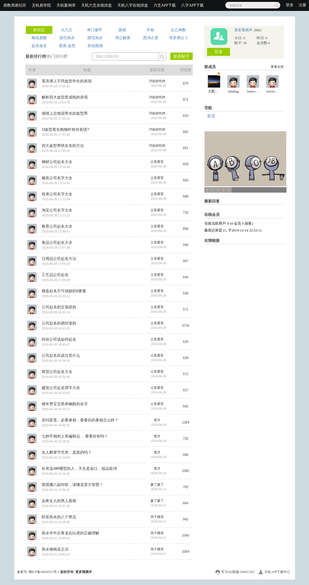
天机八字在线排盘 (132, 5)
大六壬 (66, 30)
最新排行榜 (35, 56)
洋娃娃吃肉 (157, 81)
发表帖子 (181, 56)
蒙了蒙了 (157, 484)
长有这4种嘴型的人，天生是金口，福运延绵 (79, 468)
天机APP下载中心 (277, 572)
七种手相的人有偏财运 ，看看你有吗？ (75, 436)
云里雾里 (157, 162)
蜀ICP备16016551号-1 (44, 572)
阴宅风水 (95, 38)
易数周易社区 (14, 5)
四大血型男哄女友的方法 (63, 145)
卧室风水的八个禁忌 (59, 517)
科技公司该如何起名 (59, 339)
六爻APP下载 (165, 5)
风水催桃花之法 (55, 549)
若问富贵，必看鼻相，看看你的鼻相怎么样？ (80, 420)
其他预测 (95, 46)
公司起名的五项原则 (59, 307)
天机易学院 (41, 5)
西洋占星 (150, 38)
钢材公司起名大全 (57, 162)
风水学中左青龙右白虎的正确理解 (70, 533)
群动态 (39, 30)
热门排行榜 (57, 56)
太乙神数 (178, 30)
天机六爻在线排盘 (96, 5)
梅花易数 (39, 38)
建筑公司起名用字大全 (61, 388)
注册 (302, 5)
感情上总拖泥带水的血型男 (65, 113)
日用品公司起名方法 (59, 258)
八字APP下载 (192, 5)
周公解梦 (123, 38)
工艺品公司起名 (55, 275)
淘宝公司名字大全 (57, 210)
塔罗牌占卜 (178, 38)
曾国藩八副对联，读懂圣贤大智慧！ (72, 484)
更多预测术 (243, 30)
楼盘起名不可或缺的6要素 (64, 291)
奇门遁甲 (94, 30)
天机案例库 (66, 5)
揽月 (157, 420)
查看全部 (277, 67)
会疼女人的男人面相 (59, 501)
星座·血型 (67, 46)
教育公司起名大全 (57, 226)
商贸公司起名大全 (57, 371)
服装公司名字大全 (57, 178)
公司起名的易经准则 (59, 323)
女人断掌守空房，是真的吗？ (67, 452)
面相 (122, 30)
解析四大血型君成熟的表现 (65, 97)
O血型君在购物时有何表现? (65, 129)
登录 (290, 5)
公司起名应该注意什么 (61, 355)
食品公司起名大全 (57, 242)
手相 (150, 30)
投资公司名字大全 (57, 194)
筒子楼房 (157, 517)
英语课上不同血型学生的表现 (67, 81)
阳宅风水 (67, 38)
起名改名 (39, 46)
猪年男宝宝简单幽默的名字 (65, 404)
